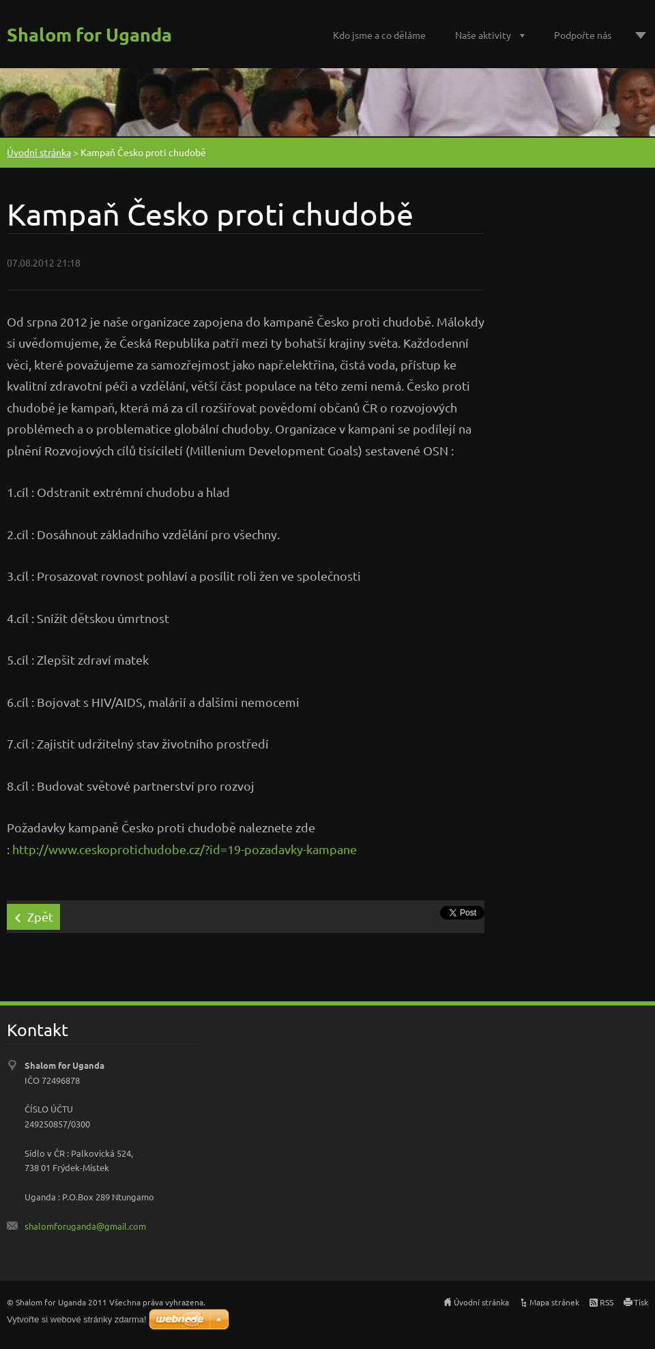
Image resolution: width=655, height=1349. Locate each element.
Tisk (641, 1302)
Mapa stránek (554, 1302)
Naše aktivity (483, 35)
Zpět (40, 916)
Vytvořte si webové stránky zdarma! (77, 1319)
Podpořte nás (582, 35)
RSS (606, 1302)
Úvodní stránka (39, 152)
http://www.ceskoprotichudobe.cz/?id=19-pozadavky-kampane (184, 849)
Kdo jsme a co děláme (379, 35)
